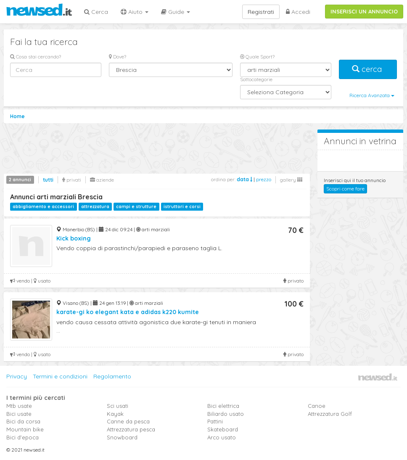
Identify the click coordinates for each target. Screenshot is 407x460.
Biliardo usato (225, 413)
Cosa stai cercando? (35, 56)
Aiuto (134, 12)
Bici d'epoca (22, 437)
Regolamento (112, 376)
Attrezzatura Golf (330, 413)
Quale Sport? (257, 56)
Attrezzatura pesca (131, 429)
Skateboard (222, 429)
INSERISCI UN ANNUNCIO (364, 11)
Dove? (117, 56)
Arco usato (221, 437)
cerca (368, 69)
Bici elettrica (223, 405)
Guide (175, 12)
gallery (291, 180)
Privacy (16, 376)
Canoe (316, 405)
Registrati (261, 12)
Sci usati (117, 405)
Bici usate (19, 413)
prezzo (263, 179)
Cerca (96, 12)
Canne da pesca (128, 421)
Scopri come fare (345, 188)
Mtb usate (19, 405)
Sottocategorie (256, 79)
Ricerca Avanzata (371, 95)
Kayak (115, 413)
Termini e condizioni (60, 376)
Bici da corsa (23, 421)
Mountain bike (25, 429)
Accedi (298, 12)
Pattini (215, 421)
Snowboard (122, 437)
